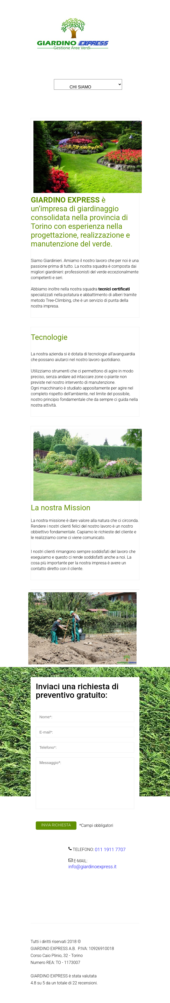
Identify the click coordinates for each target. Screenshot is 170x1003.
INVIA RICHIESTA (56, 825)
